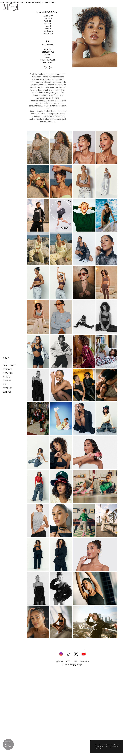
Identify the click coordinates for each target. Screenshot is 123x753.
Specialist (7, 388)
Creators (7, 369)
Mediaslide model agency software (72, 169)
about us (68, 167)
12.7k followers (47, 43)
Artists (6, 377)
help (75, 167)
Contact (7, 392)
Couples (7, 381)
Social (48, 55)
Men (4, 362)
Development (9, 366)
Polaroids (48, 62)
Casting (48, 49)
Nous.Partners (79, 171)
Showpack (8, 373)
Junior (6, 384)
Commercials (48, 52)
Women (6, 358)
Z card (48, 57)
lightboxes (59, 167)
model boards (84, 167)
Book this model (47, 60)
